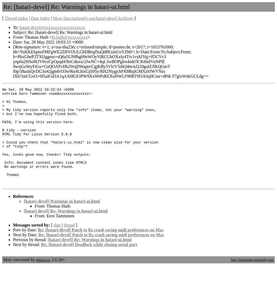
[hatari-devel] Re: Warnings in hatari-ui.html (65, 230)
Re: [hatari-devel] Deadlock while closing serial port (89, 264)
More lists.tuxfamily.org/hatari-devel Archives (93, 18)
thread (69, 244)
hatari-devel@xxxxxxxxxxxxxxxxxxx (52, 27)
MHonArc (43, 279)
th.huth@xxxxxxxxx (70, 37)
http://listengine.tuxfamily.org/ (252, 279)
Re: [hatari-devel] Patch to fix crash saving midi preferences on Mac (101, 249)
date (57, 244)
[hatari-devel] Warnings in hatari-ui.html (62, 220)
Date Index (40, 18)
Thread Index (16, 18)
